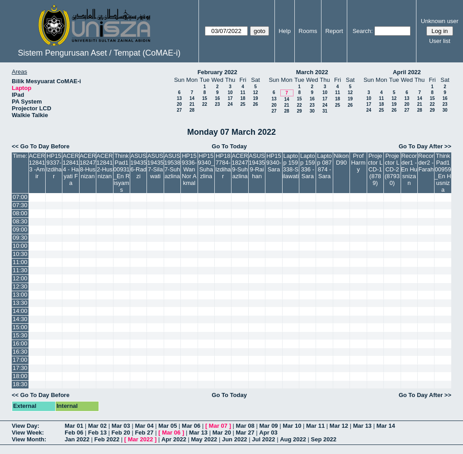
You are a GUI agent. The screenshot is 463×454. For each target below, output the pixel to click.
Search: (363, 31)
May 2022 (204, 439)
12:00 (20, 278)
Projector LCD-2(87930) (392, 169)
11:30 (20, 270)
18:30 (20, 384)
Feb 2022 (107, 439)
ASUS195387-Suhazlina (172, 166)
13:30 (20, 302)
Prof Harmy (358, 162)
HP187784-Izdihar (223, 166)
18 (242, 98)
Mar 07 (218, 425)
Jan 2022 (77, 439)
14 (191, 98)
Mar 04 (144, 425)
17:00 (20, 359)
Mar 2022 (140, 439)
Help (285, 31)
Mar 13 (362, 425)
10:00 (20, 245)
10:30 (20, 254)
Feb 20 (121, 432)
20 (179, 104)
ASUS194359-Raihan (257, 166)
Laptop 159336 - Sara (307, 166)
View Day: (25, 425)
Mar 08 (245, 425)
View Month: (29, 439)
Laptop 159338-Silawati (291, 166)
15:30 (20, 335)
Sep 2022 (323, 439)
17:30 (20, 367)
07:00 (20, 197)
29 (299, 111)
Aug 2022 (293, 439)
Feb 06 (74, 432)
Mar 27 (245, 432)
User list (439, 41)
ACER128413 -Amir (37, 166)
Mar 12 (339, 425)
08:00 (20, 213)
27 (179, 110)
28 (191, 110)
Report (334, 31)
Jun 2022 (234, 439)
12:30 (20, 286)
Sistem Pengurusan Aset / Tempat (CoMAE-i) (99, 52)
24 (229, 104)
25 (242, 104)
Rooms (307, 31)
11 (242, 92)
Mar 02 (97, 425)
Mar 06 (191, 425)
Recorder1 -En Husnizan (409, 169)
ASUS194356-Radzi (138, 166)
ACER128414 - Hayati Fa (71, 169)
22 (204, 104)
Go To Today (229, 146)
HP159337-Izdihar (54, 166)
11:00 (20, 262)
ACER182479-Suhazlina (240, 166)
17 (229, 98)
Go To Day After (421, 146)
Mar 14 (385, 425)
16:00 (20, 343)
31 (324, 111)
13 (179, 98)
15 (204, 98)
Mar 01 (74, 425)
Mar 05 (167, 425)
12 (255, 92)
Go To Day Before (45, 146)
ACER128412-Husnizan (104, 166)
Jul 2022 (263, 439)
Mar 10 (292, 425)
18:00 (20, 376)
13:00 (20, 294)
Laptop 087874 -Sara (324, 166)
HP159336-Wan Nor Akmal (189, 169)
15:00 (20, 327)
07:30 (20, 205)
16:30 (20, 351)
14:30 (20, 319)
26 (255, 104)
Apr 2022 (173, 439)
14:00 (20, 310)
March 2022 (312, 72)
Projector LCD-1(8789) (375, 169)
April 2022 (407, 72)
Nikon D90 (341, 159)
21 (191, 104)
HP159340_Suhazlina (206, 166)
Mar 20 (222, 432)
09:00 (20, 229)
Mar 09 (268, 425)
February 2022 (217, 72)
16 (217, 98)
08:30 (20, 221)
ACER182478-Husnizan (88, 166)
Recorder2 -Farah (426, 162)
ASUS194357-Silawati (155, 166)
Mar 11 (315, 425)
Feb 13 (97, 432)
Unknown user (439, 21)
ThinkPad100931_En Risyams (121, 172)
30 (312, 111)
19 (255, 98)
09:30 (20, 237)
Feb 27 (144, 432)
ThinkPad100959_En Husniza (443, 172)
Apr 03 (268, 432)
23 (217, 104)
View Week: (28, 432)
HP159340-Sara (273, 162)
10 (229, 92)
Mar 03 (121, 425)
